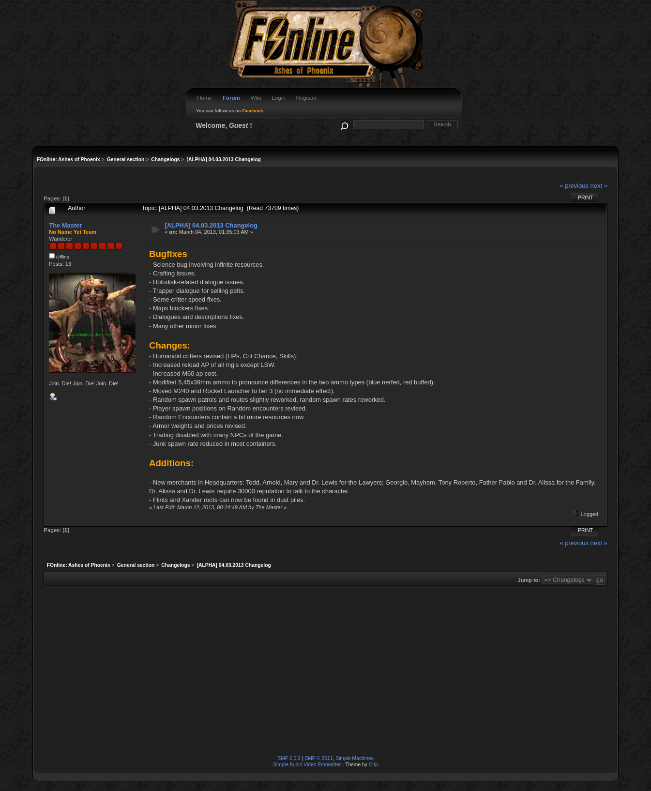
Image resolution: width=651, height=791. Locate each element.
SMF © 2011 (318, 758)
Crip (373, 764)
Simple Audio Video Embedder (307, 764)
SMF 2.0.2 (289, 758)
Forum (231, 98)
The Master (65, 225)
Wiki (256, 98)
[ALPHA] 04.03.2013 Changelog (211, 225)
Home (204, 98)
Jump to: (529, 580)
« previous (574, 185)
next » (598, 185)
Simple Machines (354, 758)
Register (306, 98)
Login (278, 98)
